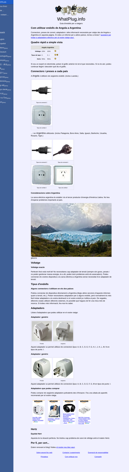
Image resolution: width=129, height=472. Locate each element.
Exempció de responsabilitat (100, 452)
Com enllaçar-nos (73, 457)
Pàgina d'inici (6, 6)
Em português (8, 56)
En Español (5, 44)
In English (5, 39)
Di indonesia (8, 81)
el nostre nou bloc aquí (68, 447)
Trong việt (7, 85)
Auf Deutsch (6, 52)
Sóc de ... (5, 10)
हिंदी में (5, 69)
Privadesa (46, 457)
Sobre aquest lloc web (47, 452)
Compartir (100, 457)
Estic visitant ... (7, 15)
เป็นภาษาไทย (8, 98)
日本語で (6, 73)
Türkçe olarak (8, 89)
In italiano (6, 48)
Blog (3, 22)
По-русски (7, 77)
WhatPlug (6, 2)
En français (7, 60)
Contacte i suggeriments (73, 452)
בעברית (5, 102)
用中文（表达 (8, 64)
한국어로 (6, 94)
